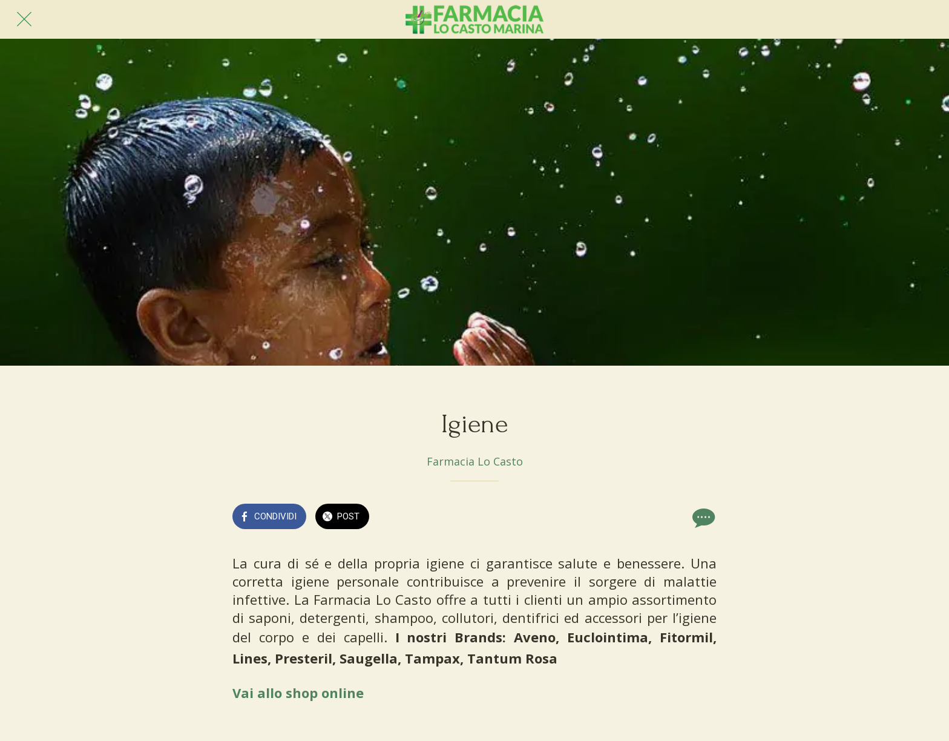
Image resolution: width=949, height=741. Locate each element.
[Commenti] (702, 517)
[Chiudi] (24, 19)
